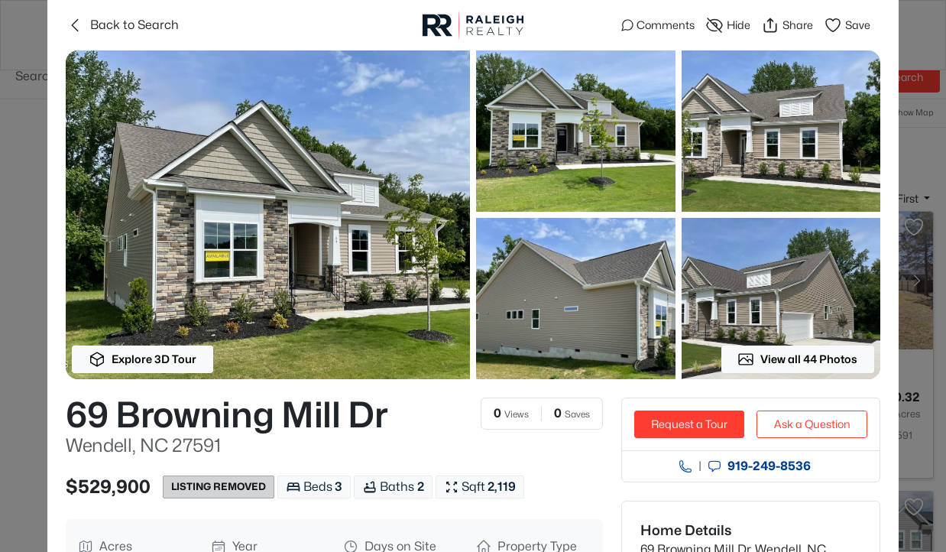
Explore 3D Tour (142, 359)
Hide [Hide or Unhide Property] (727, 25)
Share (787, 25)
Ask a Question (812, 423)
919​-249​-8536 (769, 466)
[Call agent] (685, 466)
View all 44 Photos (797, 359)
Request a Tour (689, 423)
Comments (658, 24)
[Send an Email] (714, 466)
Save (847, 25)
